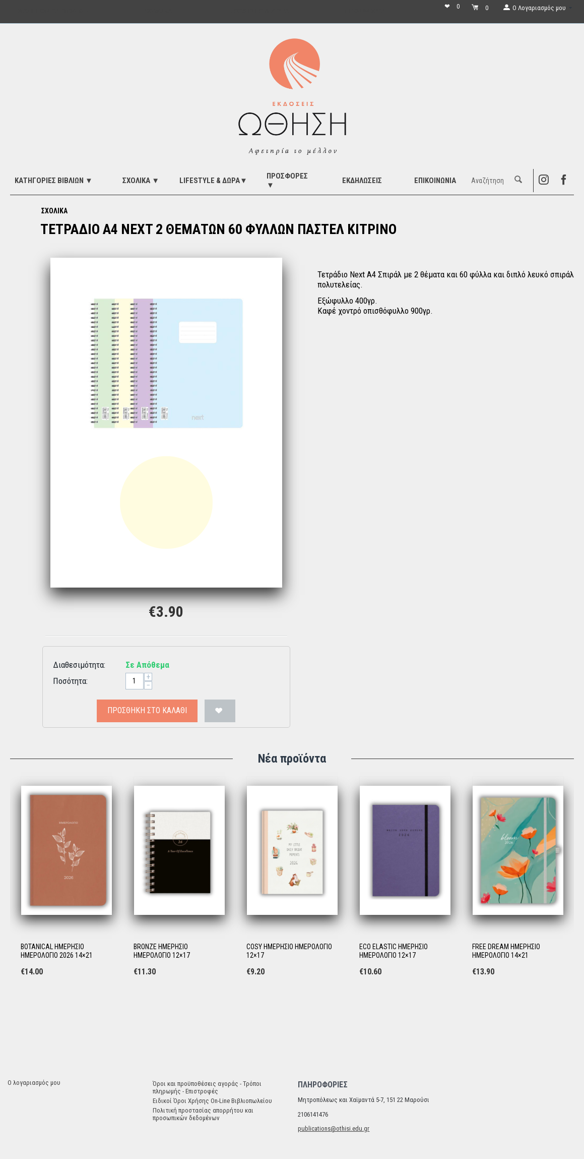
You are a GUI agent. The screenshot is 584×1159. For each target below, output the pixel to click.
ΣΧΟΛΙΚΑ (54, 211)
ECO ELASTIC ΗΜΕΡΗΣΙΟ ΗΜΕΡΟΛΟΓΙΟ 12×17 (393, 951)
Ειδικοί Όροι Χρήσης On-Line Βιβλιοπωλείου (212, 1101)
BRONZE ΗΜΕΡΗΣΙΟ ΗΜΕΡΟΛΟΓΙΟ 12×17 (162, 951)
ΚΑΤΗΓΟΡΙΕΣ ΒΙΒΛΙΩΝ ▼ (54, 180)
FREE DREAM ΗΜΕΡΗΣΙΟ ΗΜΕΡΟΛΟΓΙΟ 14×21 (506, 951)
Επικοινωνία (435, 180)
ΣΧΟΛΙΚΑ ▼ (140, 180)
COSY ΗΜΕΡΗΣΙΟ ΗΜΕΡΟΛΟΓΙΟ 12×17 (289, 951)
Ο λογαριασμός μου (34, 1082)
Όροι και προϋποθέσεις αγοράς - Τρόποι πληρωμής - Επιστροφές (207, 1087)
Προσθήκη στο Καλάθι (147, 710)
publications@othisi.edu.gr (333, 1128)
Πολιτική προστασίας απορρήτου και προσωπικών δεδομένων (203, 1114)
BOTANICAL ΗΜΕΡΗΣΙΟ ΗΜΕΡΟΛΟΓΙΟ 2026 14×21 (57, 951)
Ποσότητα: (70, 681)
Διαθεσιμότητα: (79, 665)
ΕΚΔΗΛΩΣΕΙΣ (362, 180)
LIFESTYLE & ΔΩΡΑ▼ (213, 180)
